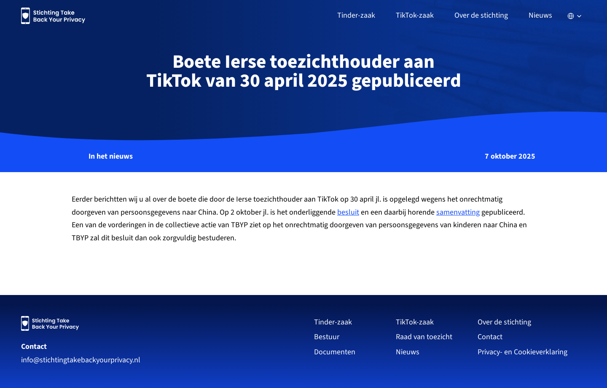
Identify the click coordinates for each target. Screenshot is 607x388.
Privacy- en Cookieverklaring (523, 352)
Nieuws (540, 15)
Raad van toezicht (424, 337)
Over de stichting (504, 322)
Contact (34, 346)
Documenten (334, 352)
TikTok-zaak (415, 322)
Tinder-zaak (333, 322)
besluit (348, 212)
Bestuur (326, 337)
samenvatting (458, 212)
